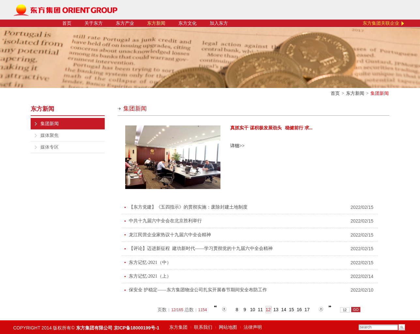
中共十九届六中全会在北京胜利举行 (165, 220)
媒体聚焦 (49, 135)
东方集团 (178, 327)
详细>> (237, 145)
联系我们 (203, 327)
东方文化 (187, 23)
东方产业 (125, 23)
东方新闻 (156, 23)
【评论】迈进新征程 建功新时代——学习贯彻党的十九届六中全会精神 (201, 248)
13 (275, 309)
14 (283, 309)
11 (260, 309)
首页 (66, 23)
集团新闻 (49, 123)
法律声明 (253, 327)
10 (252, 309)
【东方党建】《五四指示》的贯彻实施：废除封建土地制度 (188, 207)
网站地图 (228, 327)
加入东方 (219, 23)
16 (299, 309)
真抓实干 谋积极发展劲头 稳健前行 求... (271, 127)
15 (291, 309)
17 (307, 309)
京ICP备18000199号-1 (136, 327)
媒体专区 (49, 147)
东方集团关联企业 (381, 23)
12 (268, 309)
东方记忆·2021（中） (150, 262)
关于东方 (93, 23)
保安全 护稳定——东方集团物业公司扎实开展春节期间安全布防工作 (198, 289)
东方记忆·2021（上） (150, 276)
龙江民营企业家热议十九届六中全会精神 (170, 234)
